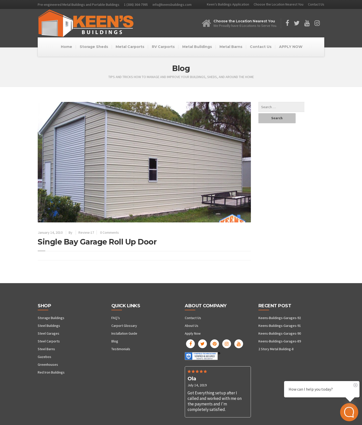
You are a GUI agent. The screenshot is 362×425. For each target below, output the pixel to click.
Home (66, 46)
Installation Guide (124, 333)
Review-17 (86, 232)
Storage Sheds (94, 46)
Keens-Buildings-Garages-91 (279, 325)
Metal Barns (230, 46)
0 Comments (109, 232)
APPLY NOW (290, 46)
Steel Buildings (49, 325)
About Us (191, 325)
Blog (114, 341)
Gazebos (44, 356)
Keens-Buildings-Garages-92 (279, 318)
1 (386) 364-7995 (136, 4)
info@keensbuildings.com (172, 4)
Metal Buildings (197, 46)
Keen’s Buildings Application (228, 4)
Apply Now (193, 333)
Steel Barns (46, 349)
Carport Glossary (124, 325)
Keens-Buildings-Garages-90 (279, 333)
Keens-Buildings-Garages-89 (279, 341)
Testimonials (120, 349)
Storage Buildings (51, 318)
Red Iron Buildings (51, 372)
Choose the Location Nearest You (278, 4)
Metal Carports (130, 46)
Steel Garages (48, 333)
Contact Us (316, 4)
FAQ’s (115, 318)
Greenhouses (48, 364)
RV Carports (163, 46)
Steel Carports (49, 341)
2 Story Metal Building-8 (276, 349)
